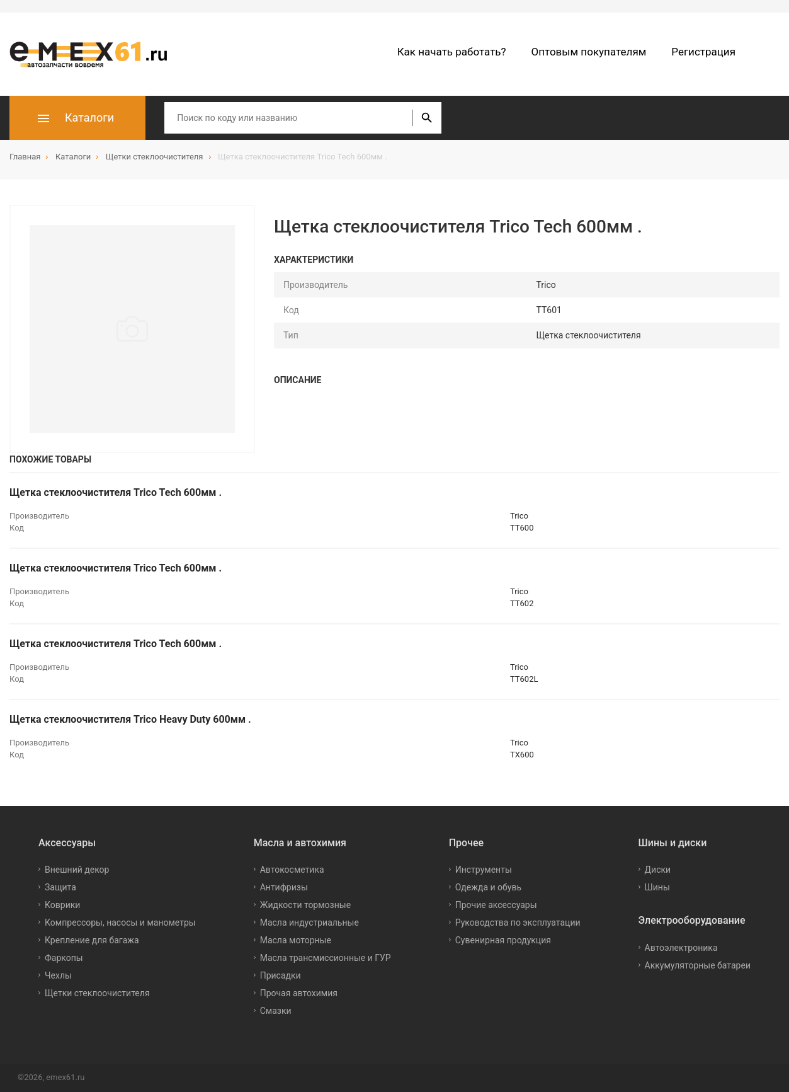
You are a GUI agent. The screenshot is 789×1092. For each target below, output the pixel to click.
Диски (658, 870)
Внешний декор (77, 870)
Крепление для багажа (92, 940)
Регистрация (703, 51)
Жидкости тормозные (305, 905)
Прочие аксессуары (496, 905)
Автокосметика (292, 870)
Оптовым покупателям (589, 51)
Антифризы (284, 887)
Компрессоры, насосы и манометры (120, 922)
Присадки (280, 975)
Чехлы (58, 975)
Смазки (276, 1011)
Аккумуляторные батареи (698, 965)
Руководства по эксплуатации (518, 922)
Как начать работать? (451, 51)
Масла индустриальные (309, 922)
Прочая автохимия (299, 993)
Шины (657, 887)
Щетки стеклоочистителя (97, 993)
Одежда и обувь (488, 887)
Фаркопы (64, 958)
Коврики (62, 905)
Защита (60, 887)
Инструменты (483, 870)
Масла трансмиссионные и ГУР (325, 958)
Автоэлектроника (681, 948)
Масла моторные (295, 940)
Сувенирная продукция (503, 940)
